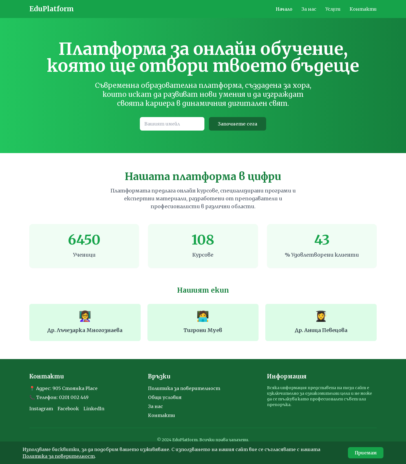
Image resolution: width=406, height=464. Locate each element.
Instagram (41, 408)
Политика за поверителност (184, 388)
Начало (284, 9)
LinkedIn (93, 408)
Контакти (363, 9)
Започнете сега (237, 124)
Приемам (366, 453)
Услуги (333, 9)
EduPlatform (51, 9)
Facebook (68, 408)
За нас (308, 9)
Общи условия (165, 397)
